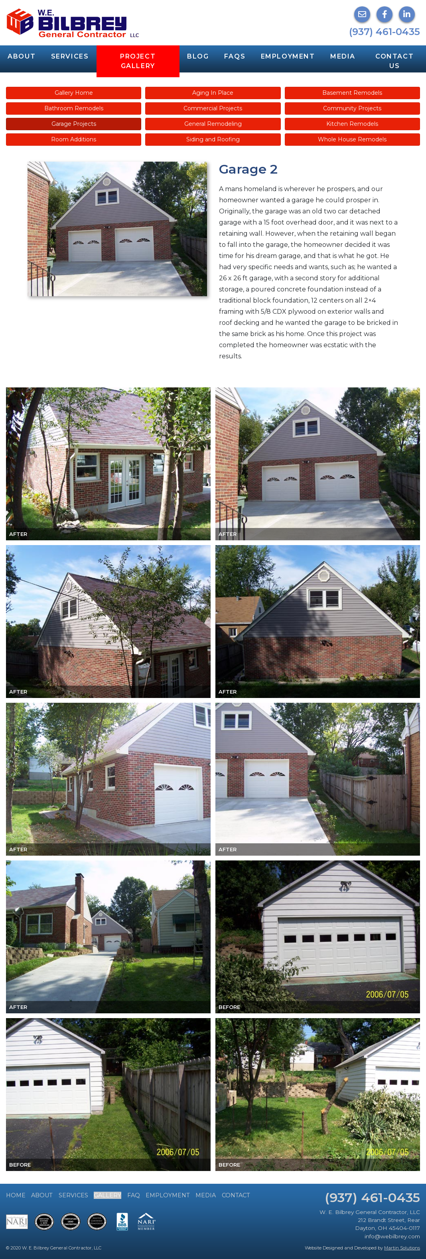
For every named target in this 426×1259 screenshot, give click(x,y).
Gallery (107, 1195)
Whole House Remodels (352, 139)
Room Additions (73, 139)
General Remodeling (213, 123)
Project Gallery (138, 61)
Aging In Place (212, 92)
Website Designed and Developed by (362, 1248)
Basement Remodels (352, 92)
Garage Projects (73, 123)
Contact (236, 1195)
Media (342, 56)
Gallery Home (74, 92)
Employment (288, 56)
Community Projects (352, 108)
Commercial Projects (212, 108)
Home (16, 1195)
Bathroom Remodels (73, 108)
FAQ (133, 1195)
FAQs (234, 56)
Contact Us (394, 61)
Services (70, 56)
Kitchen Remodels (352, 123)
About (22, 56)
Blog (198, 56)
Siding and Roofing (213, 139)
